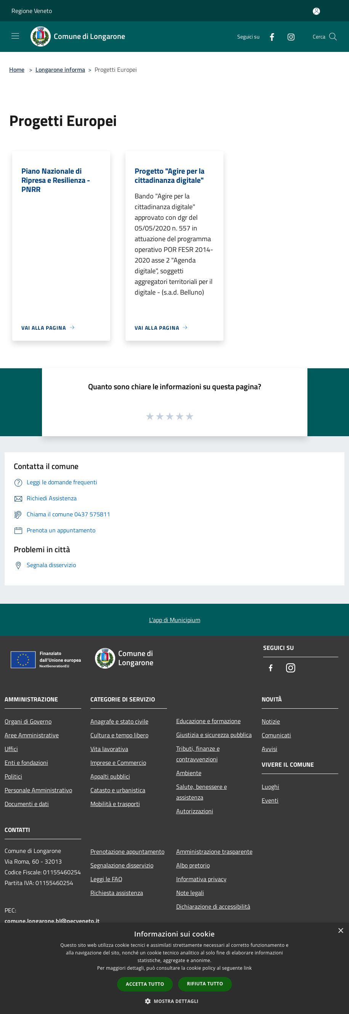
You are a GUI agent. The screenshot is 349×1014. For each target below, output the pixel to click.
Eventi (270, 800)
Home (16, 69)
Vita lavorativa (109, 748)
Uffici (11, 748)
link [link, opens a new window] (248, 968)
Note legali (190, 892)
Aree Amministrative (32, 735)
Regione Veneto (31, 10)
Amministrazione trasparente (214, 851)
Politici (13, 776)
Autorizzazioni (194, 811)
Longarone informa (60, 69)
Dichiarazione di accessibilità (213, 906)
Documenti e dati (27, 803)
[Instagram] (288, 36)
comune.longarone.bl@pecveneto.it (52, 920)
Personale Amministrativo (38, 790)
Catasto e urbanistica (117, 790)
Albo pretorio (193, 865)
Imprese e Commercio (118, 762)
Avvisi (269, 748)
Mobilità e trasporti (115, 803)
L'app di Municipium (174, 619)
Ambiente (188, 772)
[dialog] (174, 968)
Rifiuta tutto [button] (205, 983)
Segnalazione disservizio (121, 865)
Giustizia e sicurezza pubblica (214, 734)
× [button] (340, 931)
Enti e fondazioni (26, 762)
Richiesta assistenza (116, 892)
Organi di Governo (28, 721)
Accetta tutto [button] (145, 984)
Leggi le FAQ (106, 878)
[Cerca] (333, 36)
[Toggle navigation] (15, 35)
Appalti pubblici (110, 776)
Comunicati (276, 735)
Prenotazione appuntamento (127, 851)
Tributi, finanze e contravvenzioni (198, 754)
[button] (175, 1001)
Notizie (271, 721)
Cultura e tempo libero (119, 735)
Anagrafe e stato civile (119, 721)
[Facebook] (269, 36)
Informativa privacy (201, 878)
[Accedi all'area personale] (316, 11)
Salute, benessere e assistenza (201, 792)
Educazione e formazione (208, 720)
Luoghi (270, 786)
